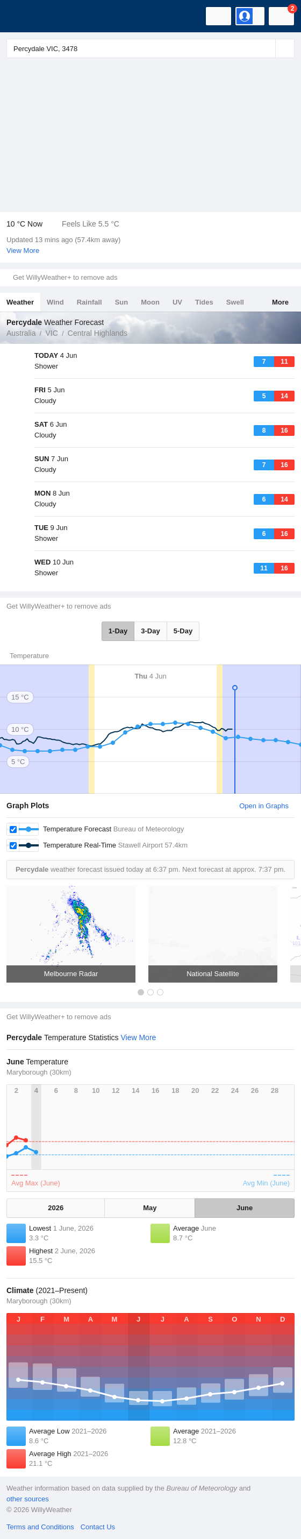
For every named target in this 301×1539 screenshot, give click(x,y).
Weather (20, 302)
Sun (121, 302)
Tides (204, 302)
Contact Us (98, 1527)
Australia (20, 333)
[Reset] (266, 48)
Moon (150, 302)
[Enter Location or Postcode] (150, 48)
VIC (51, 333)
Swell (235, 302)
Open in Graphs (264, 806)
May (149, 1208)
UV (177, 302)
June (244, 1208)
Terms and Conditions (40, 1527)
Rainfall (89, 302)
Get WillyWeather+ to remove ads (65, 277)
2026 (55, 1208)
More (280, 302)
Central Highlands (97, 333)
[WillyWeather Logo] (24, 16)
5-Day (183, 631)
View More (22, 250)
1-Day (118, 631)
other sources (27, 1499)
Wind (55, 302)
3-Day (150, 631)
